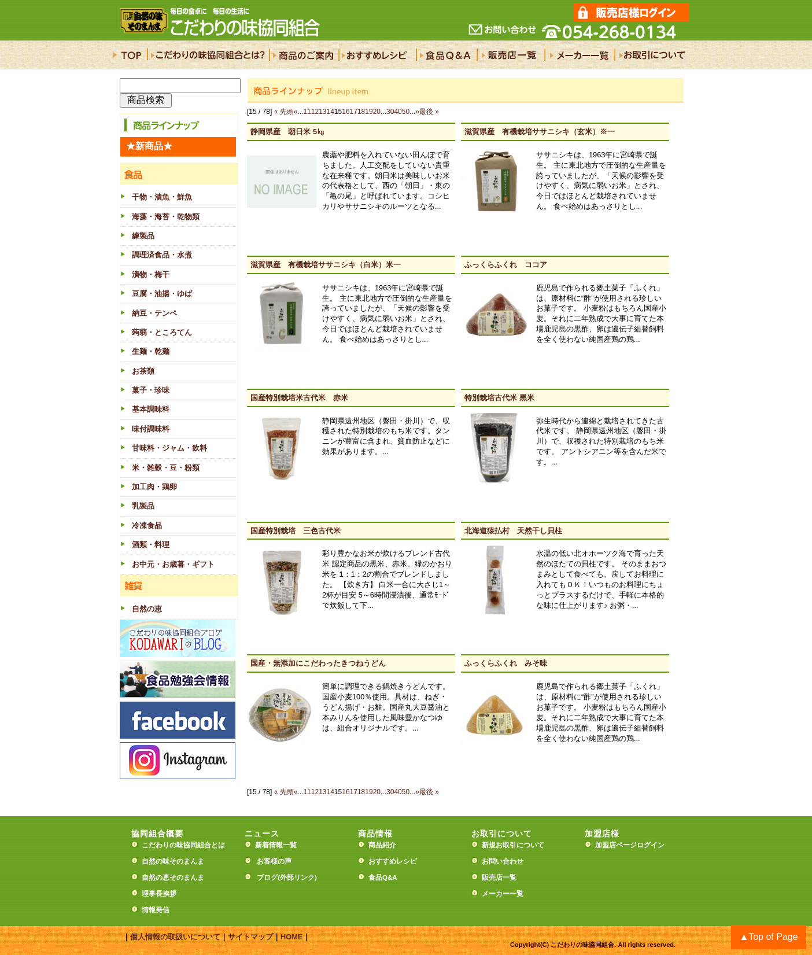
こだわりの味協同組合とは (183, 845)
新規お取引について (513, 845)
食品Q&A (382, 877)
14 (330, 112)
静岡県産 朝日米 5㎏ (287, 131)
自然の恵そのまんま (173, 877)
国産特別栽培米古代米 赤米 (299, 397)
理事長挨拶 (159, 893)
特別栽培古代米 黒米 (499, 397)
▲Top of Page (768, 937)
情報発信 (155, 909)
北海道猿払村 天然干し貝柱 (513, 530)
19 (368, 112)
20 (377, 112)
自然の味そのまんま (173, 861)
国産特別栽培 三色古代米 (295, 530)
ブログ (267, 877)
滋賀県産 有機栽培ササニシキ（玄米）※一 (539, 131)
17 (353, 112)
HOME (291, 936)
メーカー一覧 (502, 893)
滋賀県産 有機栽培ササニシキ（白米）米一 (325, 264)
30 (390, 112)
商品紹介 (382, 845)
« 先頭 (284, 112)
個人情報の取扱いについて (175, 936)
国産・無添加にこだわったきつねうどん (318, 663)
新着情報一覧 (279, 845)
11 (307, 112)
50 (405, 112)
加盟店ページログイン (630, 845)
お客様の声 (274, 861)
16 (345, 112)
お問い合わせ (502, 861)
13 (322, 112)
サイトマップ (250, 936)
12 (315, 112)
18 (361, 112)
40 (397, 112)
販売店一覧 (499, 877)
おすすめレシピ (392, 861)
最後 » (429, 112)
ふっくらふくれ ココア (505, 264)
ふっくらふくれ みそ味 (505, 663)
